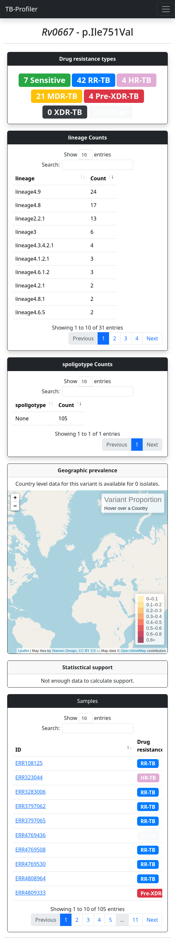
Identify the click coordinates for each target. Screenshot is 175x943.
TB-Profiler (21, 9)
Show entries (87, 155)
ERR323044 (29, 777)
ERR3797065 (30, 820)
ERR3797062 (30, 806)
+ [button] (15, 498)
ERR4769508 (30, 849)
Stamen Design (64, 651)
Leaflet (23, 651)
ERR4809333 (30, 892)
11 (135, 919)
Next (152, 338)
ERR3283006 (30, 791)
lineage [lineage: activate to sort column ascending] (25, 178)
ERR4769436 (30, 835)
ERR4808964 (30, 878)
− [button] (15, 506)
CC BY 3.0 (87, 651)
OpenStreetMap (133, 651)
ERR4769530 (30, 864)
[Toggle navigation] (166, 9)
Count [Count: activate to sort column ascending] (98, 178)
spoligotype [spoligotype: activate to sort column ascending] (30, 405)
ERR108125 (29, 763)
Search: (87, 165)
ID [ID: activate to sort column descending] (18, 749)
